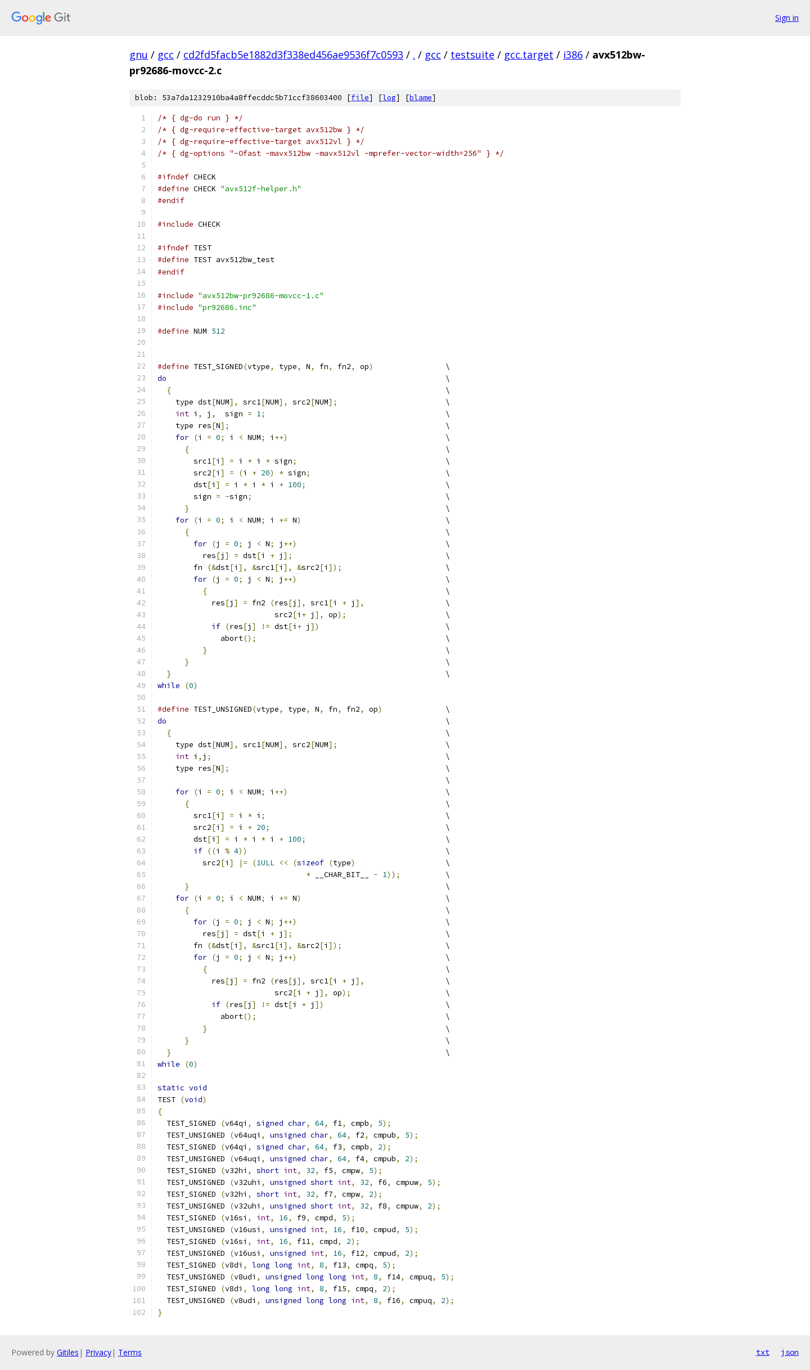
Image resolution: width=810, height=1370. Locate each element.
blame (421, 97)
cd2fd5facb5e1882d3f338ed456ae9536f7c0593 (293, 54)
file (360, 97)
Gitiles (68, 1352)
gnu (138, 54)
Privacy (98, 1352)
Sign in (787, 17)
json (790, 1352)
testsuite (472, 54)
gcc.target (529, 54)
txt (763, 1352)
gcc (166, 54)
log (389, 97)
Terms (130, 1352)
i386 (573, 54)
